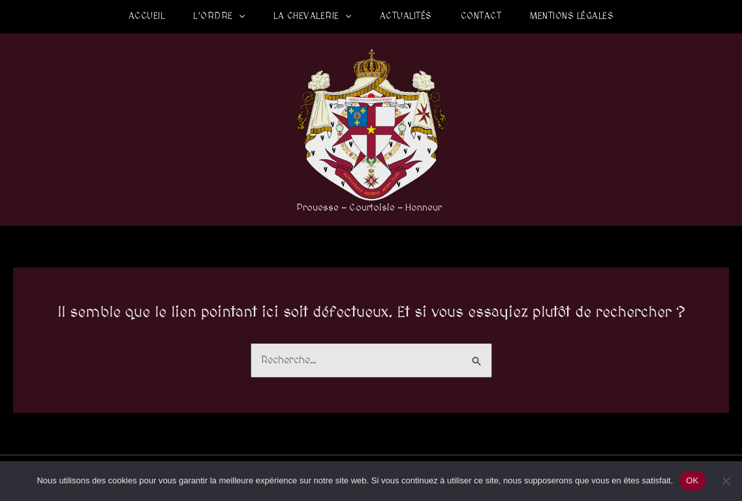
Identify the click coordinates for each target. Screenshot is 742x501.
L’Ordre (219, 16)
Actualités (406, 16)
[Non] (725, 480)
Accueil (147, 16)
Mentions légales (571, 16)
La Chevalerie (312, 16)
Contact (481, 16)
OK (692, 480)
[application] (239, 16)
